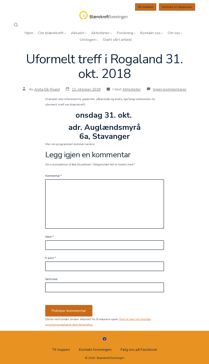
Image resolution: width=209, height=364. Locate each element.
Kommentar (53, 176)
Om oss (175, 32)
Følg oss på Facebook (138, 349)
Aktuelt (78, 32)
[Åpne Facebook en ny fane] (105, 339)
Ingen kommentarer (169, 89)
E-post (50, 258)
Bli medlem (145, 7)
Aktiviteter (101, 32)
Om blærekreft (52, 32)
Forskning (126, 32)
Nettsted (51, 279)
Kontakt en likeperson (177, 7)
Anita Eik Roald (47, 89)
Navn (49, 237)
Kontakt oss (151, 32)
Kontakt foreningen (95, 349)
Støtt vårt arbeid (117, 39)
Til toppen (61, 349)
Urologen (89, 39)
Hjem (29, 32)
